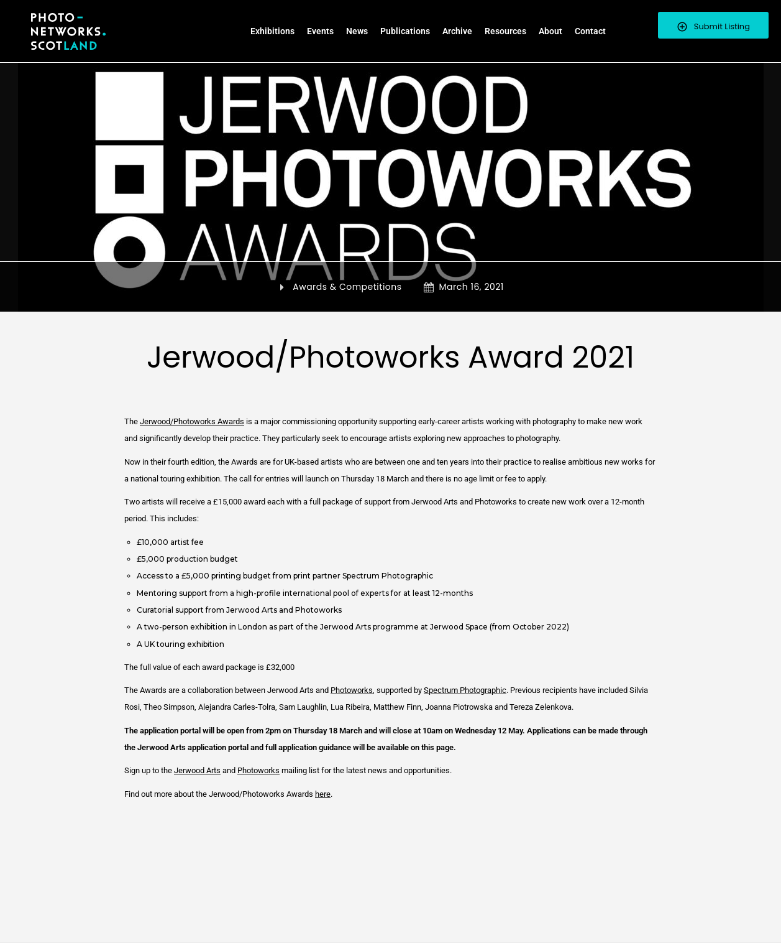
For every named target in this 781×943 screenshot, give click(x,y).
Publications (405, 31)
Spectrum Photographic (465, 690)
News (357, 31)
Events (320, 31)
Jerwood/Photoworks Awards (192, 421)
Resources (505, 31)
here (323, 794)
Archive (457, 31)
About (550, 31)
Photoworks (352, 690)
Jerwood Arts (197, 770)
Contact (590, 31)
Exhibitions (272, 31)
